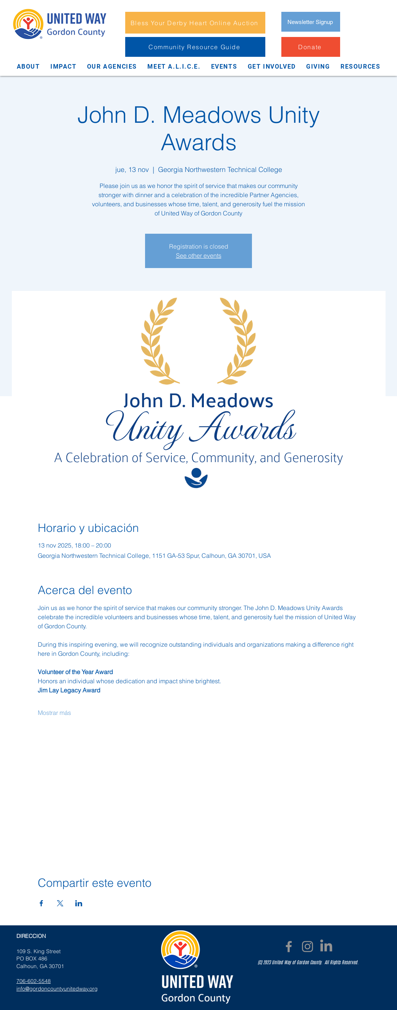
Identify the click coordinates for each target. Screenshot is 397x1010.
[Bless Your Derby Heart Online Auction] (195, 23)
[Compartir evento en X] (60, 903)
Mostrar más (54, 712)
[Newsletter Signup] (310, 22)
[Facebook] (288, 946)
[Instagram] (307, 946)
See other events (198, 255)
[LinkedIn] (326, 946)
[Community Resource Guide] (195, 47)
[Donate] (310, 47)
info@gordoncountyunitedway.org (57, 988)
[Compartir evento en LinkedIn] (78, 903)
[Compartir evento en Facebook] (41, 903)
